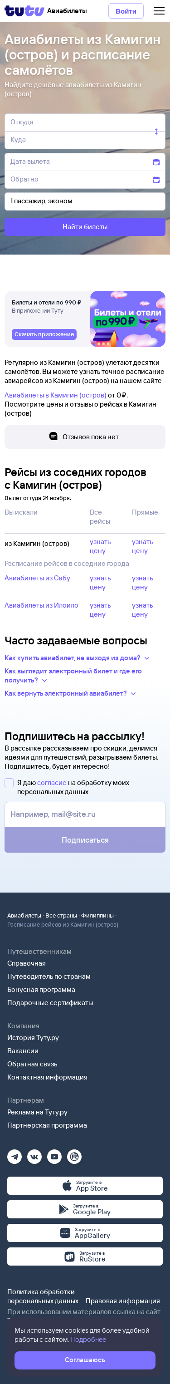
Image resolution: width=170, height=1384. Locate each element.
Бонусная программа (41, 989)
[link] (44, 334)
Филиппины (97, 915)
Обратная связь (32, 1064)
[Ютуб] (54, 1153)
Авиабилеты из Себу (37, 578)
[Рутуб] (74, 1153)
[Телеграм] (14, 1153)
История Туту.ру (33, 1037)
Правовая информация (123, 1300)
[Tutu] (24, 11)
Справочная (26, 963)
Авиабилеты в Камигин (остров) (56, 395)
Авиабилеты (24, 915)
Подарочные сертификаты (50, 1002)
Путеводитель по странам (49, 976)
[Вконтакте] (34, 1153)
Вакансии (23, 1050)
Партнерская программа (47, 1125)
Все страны (61, 915)
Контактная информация (47, 1077)
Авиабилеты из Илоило (41, 605)
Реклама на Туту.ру (37, 1112)
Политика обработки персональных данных (42, 1296)
